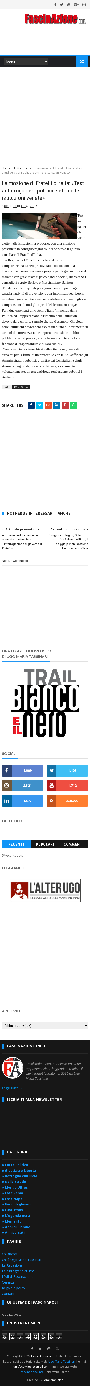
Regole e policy (13, 1288)
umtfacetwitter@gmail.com (31, 1367)
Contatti (8, 1294)
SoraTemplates (53, 1380)
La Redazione (12, 1265)
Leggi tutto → (12, 1088)
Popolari (45, 844)
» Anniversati (13, 1232)
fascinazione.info (32, 1372)
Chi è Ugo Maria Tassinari (21, 1260)
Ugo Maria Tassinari (61, 1362)
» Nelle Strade (14, 1182)
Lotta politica (23, 169)
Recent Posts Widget (12, 1315)
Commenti (74, 844)
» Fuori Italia (12, 1210)
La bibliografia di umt (18, 1271)
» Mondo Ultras (15, 1187)
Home (6, 169)
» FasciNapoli (13, 1199)
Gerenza (8, 1282)
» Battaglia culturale (19, 1176)
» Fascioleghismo (16, 1204)
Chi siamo (9, 1254)
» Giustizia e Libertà (19, 1170)
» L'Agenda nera (16, 1216)
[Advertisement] (45, 116)
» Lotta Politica (15, 1165)
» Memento (11, 1221)
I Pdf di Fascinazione (17, 1276)
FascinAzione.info (43, 1356)
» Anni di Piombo (16, 1227)
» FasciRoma (12, 1193)
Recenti (16, 844)
